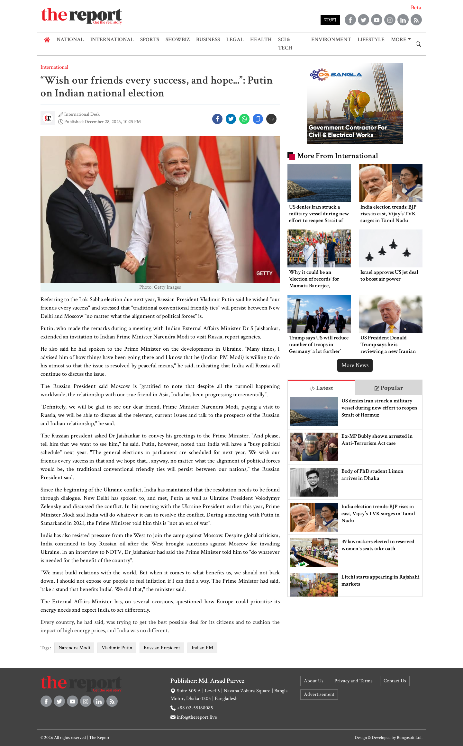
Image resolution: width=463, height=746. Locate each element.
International (112, 39)
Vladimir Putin (117, 647)
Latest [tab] (321, 388)
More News (354, 365)
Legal (235, 39)
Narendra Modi (74, 647)
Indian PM (202, 647)
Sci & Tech (285, 43)
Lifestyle (371, 39)
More (398, 39)
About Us (313, 681)
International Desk (82, 114)
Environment (331, 39)
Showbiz (178, 39)
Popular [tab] (388, 388)
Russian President (162, 647)
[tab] (321, 387)
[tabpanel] (355, 496)
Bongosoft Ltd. (409, 738)
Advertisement (319, 694)
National (70, 39)
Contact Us (395, 681)
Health (261, 39)
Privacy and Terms (353, 681)
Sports (149, 39)
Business (208, 39)
